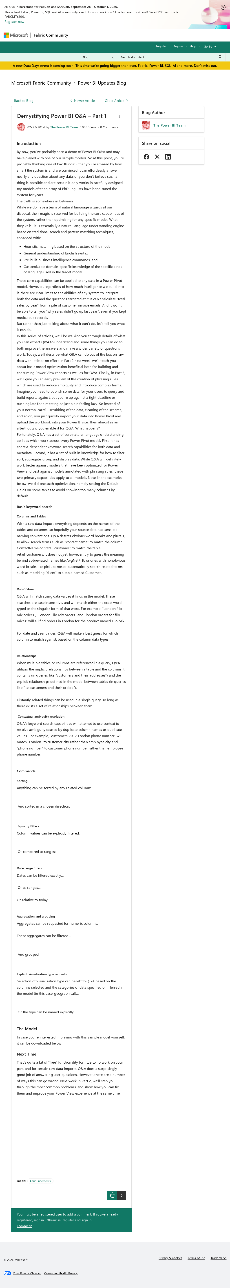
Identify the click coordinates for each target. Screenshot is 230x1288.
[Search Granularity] (98, 57)
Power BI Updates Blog (102, 82)
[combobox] (171, 57)
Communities (136, 35)
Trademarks (219, 1258)
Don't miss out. (205, 65)
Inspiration (98, 35)
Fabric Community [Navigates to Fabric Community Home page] (51, 35)
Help (193, 46)
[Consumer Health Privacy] (60, 1273)
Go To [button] (208, 46)
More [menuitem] (171, 35)
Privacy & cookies (170, 1258)
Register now (14, 21)
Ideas (116, 35)
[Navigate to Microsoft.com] (16, 35)
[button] (119, 117)
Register (160, 46)
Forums (78, 35)
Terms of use (196, 1258)
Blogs (156, 35)
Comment (24, 1226)
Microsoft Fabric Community (41, 82)
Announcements (40, 1180)
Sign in (178, 46)
